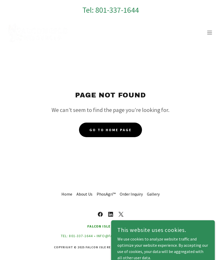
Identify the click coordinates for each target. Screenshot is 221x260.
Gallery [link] (153, 194)
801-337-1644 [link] (117, 10)
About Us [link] (84, 194)
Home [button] (66, 194)
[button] (209, 32)
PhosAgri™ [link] (106, 194)
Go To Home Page (110, 130)
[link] (37, 32)
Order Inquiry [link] (131, 194)
